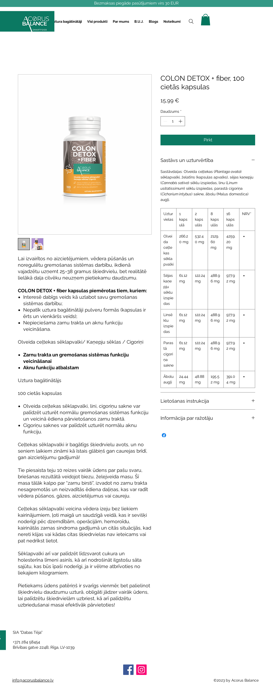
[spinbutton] (173, 121)
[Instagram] (141, 669)
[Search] (191, 21)
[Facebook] (128, 669)
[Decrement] (164, 121)
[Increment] (181, 121)
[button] (67, 21)
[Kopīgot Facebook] (164, 435)
